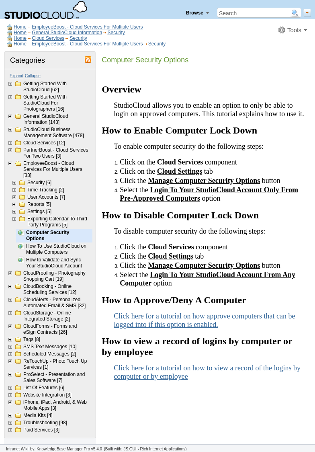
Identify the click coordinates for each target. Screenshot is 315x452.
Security (116, 32)
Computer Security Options (47, 235)
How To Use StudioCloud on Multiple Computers (56, 249)
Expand (16, 76)
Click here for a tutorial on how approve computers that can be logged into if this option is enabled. (204, 320)
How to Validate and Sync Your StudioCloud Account (54, 263)
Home (20, 27)
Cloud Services (48, 38)
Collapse (33, 76)
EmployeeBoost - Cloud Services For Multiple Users (87, 27)
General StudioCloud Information (67, 32)
